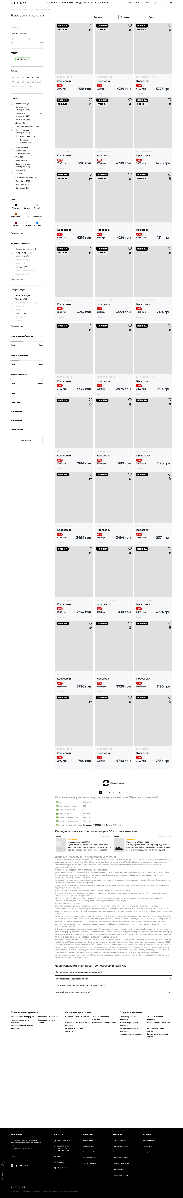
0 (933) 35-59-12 (62, 1148)
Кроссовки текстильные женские (22, 1106)
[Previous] (58, 922)
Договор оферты (89, 1163)
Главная (14, 12)
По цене (152, 20)
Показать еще (117, 862)
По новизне (98, 20)
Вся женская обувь (25, 12)
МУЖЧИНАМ (67, 4)
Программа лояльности (122, 1146)
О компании (88, 1140)
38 (64, 80)
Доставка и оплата (120, 1152)
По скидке (125, 20)
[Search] (155, 4)
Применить (26, 444)
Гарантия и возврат (120, 1158)
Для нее (17, 1149)
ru (147, 4)
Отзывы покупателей (121, 1163)
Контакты (58, 1134)
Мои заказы (147, 1146)
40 (71, 80)
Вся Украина (135, 4)
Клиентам (117, 1134)
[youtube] (26, 1165)
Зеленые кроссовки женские (129, 1108)
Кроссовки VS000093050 (137, 921)
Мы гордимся (88, 1146)
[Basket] (171, 4)
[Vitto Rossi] (19, 4)
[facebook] (16, 1166)
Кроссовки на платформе (22, 1096)
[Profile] (166, 4)
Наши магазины (89, 1158)
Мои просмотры (149, 1152)
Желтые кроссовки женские (155, 1108)
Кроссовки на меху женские (46, 1100)
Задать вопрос (118, 1169)
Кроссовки (64, 84)
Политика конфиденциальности (47, 1191)
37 (61, 80)
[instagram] (12, 1165)
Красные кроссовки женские (129, 1103)
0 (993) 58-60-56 (63, 1146)
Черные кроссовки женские (128, 1097)
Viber (59, 1156)
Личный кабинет (149, 1140)
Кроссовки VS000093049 (79, 921)
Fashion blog (102, 4)
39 (68, 80)
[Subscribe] (37, 1156)
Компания (88, 1134)
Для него (30, 1149)
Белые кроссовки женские (159, 1102)
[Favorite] (160, 4)
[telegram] (21, 1165)
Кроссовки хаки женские (131, 1113)
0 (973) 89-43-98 (63, 1150)
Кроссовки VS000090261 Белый (97, 904)
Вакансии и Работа (90, 1152)
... (116, 871)
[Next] (168, 922)
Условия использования (21, 1191)
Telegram (60, 1162)
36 (58, 80)
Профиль (147, 1134)
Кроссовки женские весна (104, 1102)
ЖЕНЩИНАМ (53, 4)
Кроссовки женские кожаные (20, 1100)
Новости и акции (119, 1140)
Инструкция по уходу (121, 1175)
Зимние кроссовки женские (100, 1097)
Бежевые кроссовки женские (156, 1097)
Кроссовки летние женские (78, 1096)
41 (153, 80)
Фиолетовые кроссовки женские (157, 1114)
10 (119, 871)
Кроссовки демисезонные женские (77, 1103)
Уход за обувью (84, 4)
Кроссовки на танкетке (48, 1096)
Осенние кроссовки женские (74, 1108)
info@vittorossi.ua (63, 1168)
